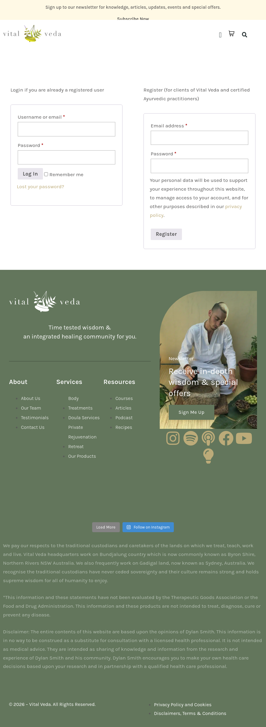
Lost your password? (40, 186)
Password (30, 145)
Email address (169, 126)
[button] (220, 35)
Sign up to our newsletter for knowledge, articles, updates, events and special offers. (133, 7)
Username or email (41, 117)
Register (166, 234)
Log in (30, 174)
